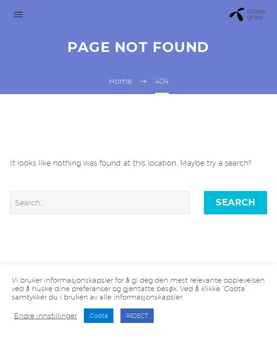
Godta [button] (99, 315)
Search (235, 202)
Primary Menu (18, 14)
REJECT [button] (137, 315)
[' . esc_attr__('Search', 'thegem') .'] (100, 202)
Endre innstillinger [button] (45, 316)
